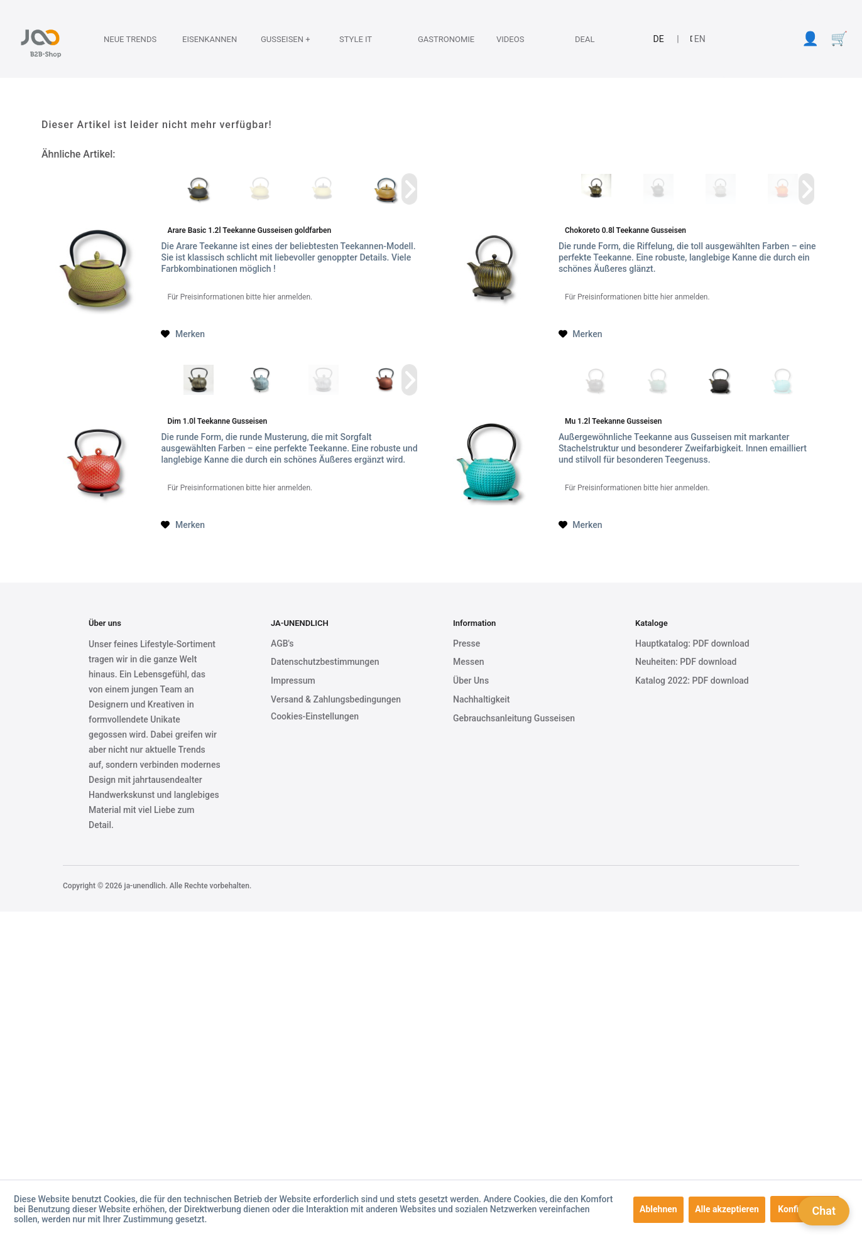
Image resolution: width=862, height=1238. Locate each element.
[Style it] (358, 39)
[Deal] (594, 39)
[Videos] (515, 39)
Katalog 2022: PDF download (692, 681)
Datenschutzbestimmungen (325, 662)
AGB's (282, 643)
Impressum (293, 681)
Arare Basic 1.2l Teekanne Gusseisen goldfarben (249, 230)
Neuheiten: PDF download (685, 662)
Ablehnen (658, 1209)
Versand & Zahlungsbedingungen (336, 699)
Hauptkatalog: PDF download (692, 643)
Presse (466, 643)
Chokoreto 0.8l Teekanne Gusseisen (625, 230)
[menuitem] (121, 39)
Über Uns (471, 681)
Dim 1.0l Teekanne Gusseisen (217, 421)
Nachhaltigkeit (481, 699)
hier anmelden (286, 297)
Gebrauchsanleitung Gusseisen (514, 718)
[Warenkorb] (839, 38)
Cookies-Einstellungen (315, 716)
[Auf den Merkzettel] (183, 334)
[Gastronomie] (437, 39)
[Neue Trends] (122, 39)
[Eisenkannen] (201, 39)
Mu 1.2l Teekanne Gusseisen (613, 421)
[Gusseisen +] (279, 39)
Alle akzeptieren (727, 1209)
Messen (468, 662)
